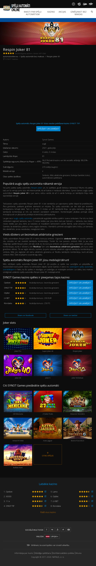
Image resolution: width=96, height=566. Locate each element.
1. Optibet (8, 491)
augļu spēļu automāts (23, 218)
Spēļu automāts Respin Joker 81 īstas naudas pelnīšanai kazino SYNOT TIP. (48, 126)
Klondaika (8, 303)
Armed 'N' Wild (18, 430)
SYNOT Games (11, 59)
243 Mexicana (18, 403)
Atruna (78, 553)
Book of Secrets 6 (77, 430)
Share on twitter (71, 315)
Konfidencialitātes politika (63, 553)
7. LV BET (54, 501)
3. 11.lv (7, 501)
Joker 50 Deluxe (77, 367)
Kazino (51, 11)
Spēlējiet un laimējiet (80, 282)
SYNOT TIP (8, 288)
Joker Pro (18, 340)
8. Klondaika (56, 506)
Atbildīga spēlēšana (43, 553)
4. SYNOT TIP (9, 506)
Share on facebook (26, 315)
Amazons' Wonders (77, 403)
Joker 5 (48, 367)
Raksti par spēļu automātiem (33, 13)
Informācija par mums (24, 553)
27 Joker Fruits (48, 403)
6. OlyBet (54, 496)
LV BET (7, 298)
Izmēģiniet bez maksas (78, 13)
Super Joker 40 (48, 340)
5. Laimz (54, 491)
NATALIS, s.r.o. (58, 557)
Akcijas (62, 11)
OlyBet (7, 293)
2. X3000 (7, 496)
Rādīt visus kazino (48, 512)
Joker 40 (18, 367)
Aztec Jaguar (48, 430)
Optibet (7, 282)
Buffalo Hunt (18, 456)
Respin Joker (36, 187)
